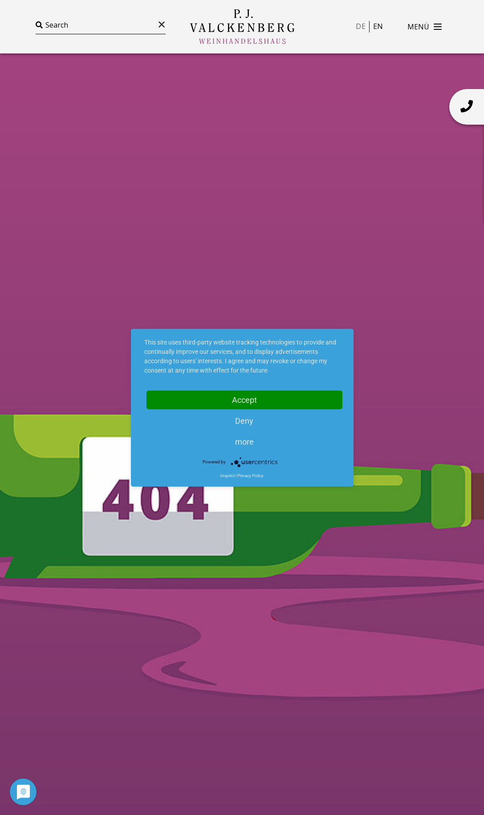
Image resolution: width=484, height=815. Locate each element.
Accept (244, 399)
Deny (244, 420)
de (360, 26)
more (244, 441)
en (378, 26)
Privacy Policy (250, 475)
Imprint (227, 475)
